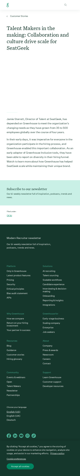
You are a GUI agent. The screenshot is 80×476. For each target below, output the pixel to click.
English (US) (13, 411)
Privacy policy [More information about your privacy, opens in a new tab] (57, 453)
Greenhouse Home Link (8, 5)
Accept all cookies (20, 466)
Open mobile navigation (71, 5)
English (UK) (13, 415)
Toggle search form (65, 5)
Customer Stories (17, 16)
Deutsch (11, 420)
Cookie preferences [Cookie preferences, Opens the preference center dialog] (16, 459)
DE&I (9, 215)
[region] (40, 458)
